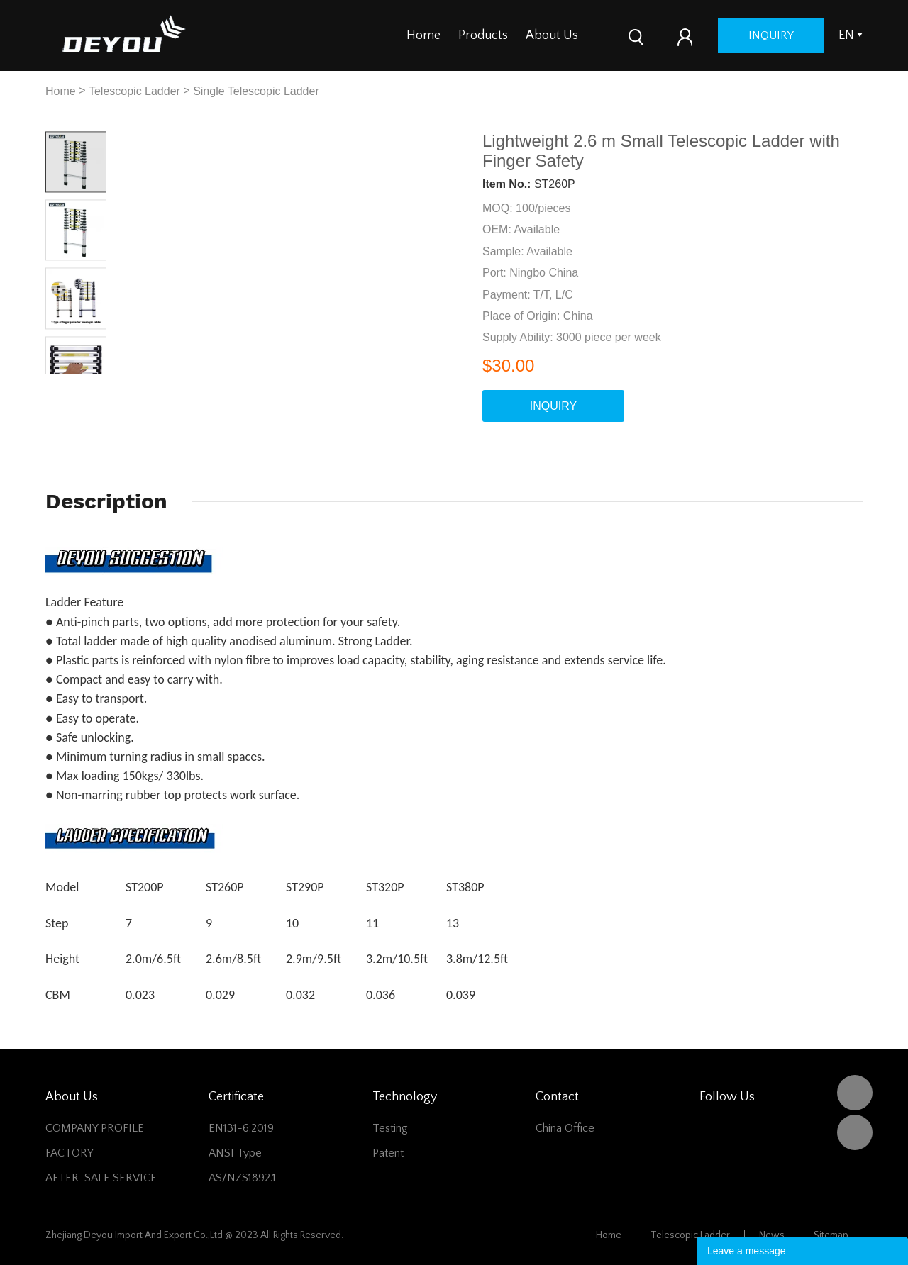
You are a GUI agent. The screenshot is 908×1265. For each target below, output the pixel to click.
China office (565, 1128)
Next (91, 385)
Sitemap (831, 1235)
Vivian (855, 1132)
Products (483, 35)
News (772, 1235)
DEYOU (855, 1092)
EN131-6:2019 (241, 1128)
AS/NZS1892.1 (242, 1177)
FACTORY (69, 1153)
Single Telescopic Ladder (256, 91)
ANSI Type (235, 1153)
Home (423, 35)
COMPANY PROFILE (94, 1128)
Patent (388, 1153)
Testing (390, 1128)
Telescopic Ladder (134, 91)
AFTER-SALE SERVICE (101, 1177)
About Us (552, 35)
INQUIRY (553, 406)
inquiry (803, 35)
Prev (60, 385)
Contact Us (626, 35)
